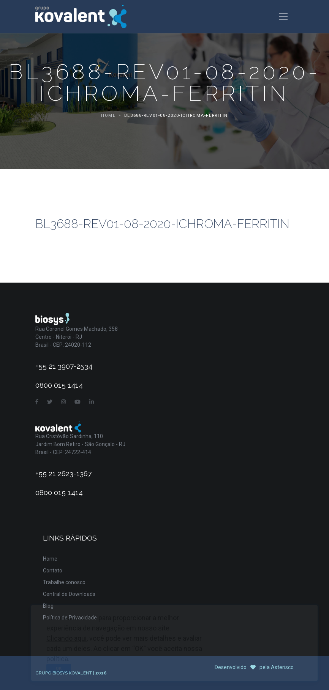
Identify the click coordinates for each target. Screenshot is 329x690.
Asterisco (282, 667)
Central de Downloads (69, 594)
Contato (52, 570)
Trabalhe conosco (64, 582)
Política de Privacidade (70, 618)
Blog (48, 606)
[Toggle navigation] (283, 16)
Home (108, 115)
